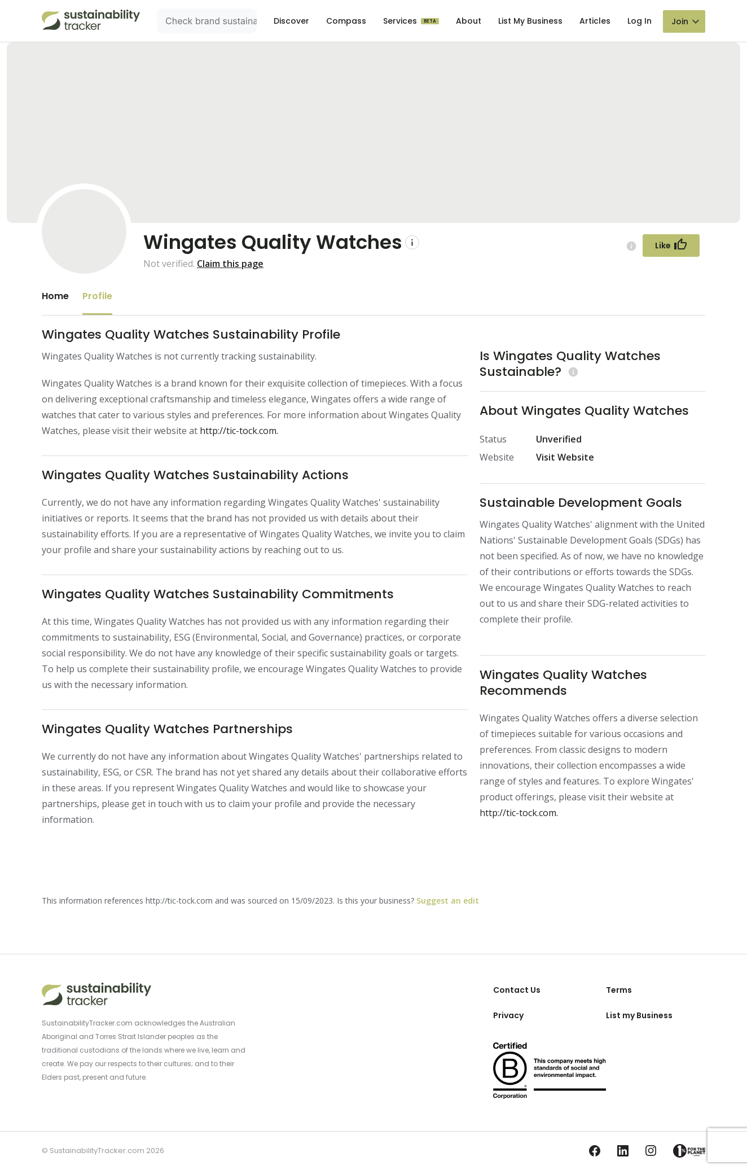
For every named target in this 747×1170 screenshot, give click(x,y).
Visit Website (565, 457)
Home (55, 296)
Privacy (508, 1015)
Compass (346, 21)
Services (401, 21)
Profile (97, 296)
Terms (619, 990)
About (468, 21)
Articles (594, 21)
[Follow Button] (671, 245)
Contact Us (517, 990)
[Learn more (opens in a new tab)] (572, 371)
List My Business (530, 21)
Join (679, 21)
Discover (291, 21)
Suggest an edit (447, 900)
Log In (639, 21)
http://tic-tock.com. (239, 430)
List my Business (639, 1015)
